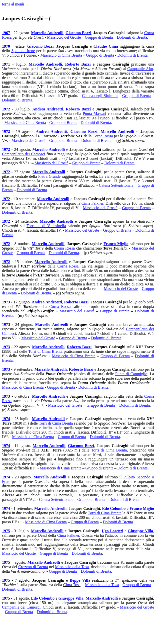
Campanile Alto (140, 69)
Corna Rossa (102, 136)
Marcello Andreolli (47, 33)
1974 (6, 419)
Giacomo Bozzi (78, 33)
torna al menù (13, 4)
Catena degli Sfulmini (100, 95)
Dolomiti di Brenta (132, 37)
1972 (6, 109)
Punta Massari (94, 113)
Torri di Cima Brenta (45, 351)
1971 (6, 64)
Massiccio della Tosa (72, 567)
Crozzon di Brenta (33, 567)
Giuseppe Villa (140, 531)
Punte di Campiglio (131, 374)
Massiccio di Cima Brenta (25, 122)
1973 (6, 302)
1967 (6, 33)
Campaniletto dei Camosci (23, 154)
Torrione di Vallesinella (46, 226)
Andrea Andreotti (47, 109)
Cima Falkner (92, 203)
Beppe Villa (80, 580)
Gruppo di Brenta (99, 37)
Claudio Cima (106, 46)
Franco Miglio (116, 244)
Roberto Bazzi (78, 64)
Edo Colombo (114, 508)
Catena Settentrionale (116, 185)
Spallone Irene (23, 51)
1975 (6, 531)
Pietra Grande (49, 176)
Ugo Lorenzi (112, 531)
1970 (6, 46)
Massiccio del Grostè (64, 37)
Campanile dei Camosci (21, 607)
